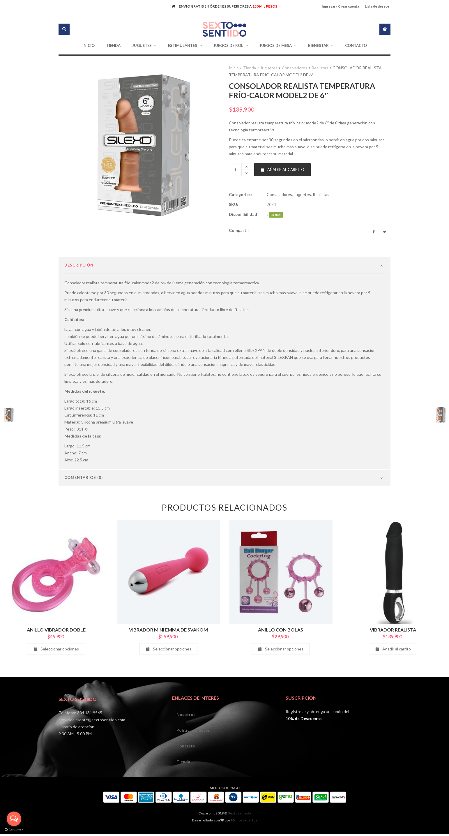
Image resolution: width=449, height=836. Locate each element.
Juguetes (268, 67)
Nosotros (185, 729)
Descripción (78, 280)
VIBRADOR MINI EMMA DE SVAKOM (168, 645)
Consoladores (294, 67)
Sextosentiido (239, 828)
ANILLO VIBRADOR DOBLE (56, 645)
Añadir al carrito (282, 169)
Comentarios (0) (83, 493)
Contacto (185, 761)
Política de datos (193, 745)
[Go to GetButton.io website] (14, 830)
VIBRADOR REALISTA (393, 645)
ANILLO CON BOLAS (280, 645)
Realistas (320, 67)
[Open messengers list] (14, 819)
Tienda (249, 67)
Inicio (234, 67)
